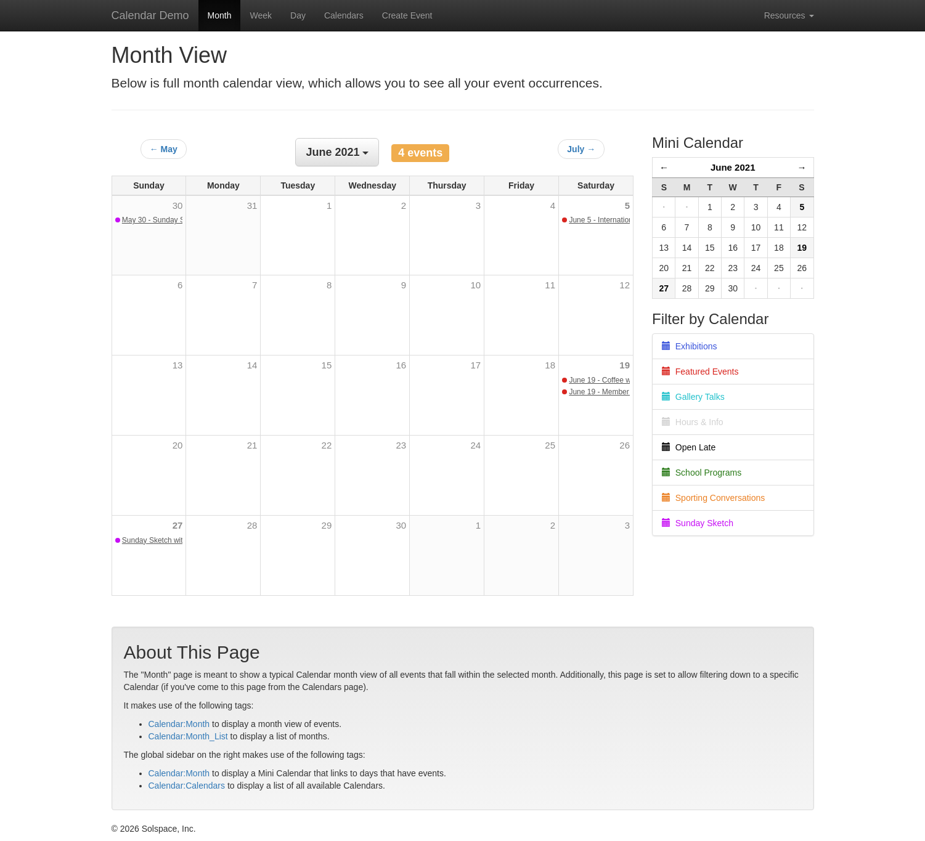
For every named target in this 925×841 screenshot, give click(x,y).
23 (401, 445)
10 (475, 285)
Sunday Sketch (697, 523)
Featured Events (700, 371)
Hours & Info (692, 422)
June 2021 (733, 167)
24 (475, 445)
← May (163, 149)
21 (252, 445)
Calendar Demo (150, 15)
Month (220, 15)
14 (252, 365)
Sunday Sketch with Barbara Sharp (179, 540)
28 (252, 525)
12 (624, 285)
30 (401, 525)
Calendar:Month (179, 724)
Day (298, 15)
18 (550, 365)
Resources (789, 15)
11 (550, 285)
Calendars (344, 15)
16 (401, 365)
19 (624, 365)
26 (624, 445)
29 (327, 525)
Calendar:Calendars (187, 785)
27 (178, 525)
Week (261, 15)
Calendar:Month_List (188, 736)
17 (475, 365)
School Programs (701, 472)
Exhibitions (689, 346)
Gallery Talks (693, 397)
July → (581, 149)
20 (178, 445)
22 (327, 445)
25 (550, 445)
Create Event (407, 15)
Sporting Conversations (713, 498)
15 (327, 365)
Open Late (688, 447)
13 (178, 365)
